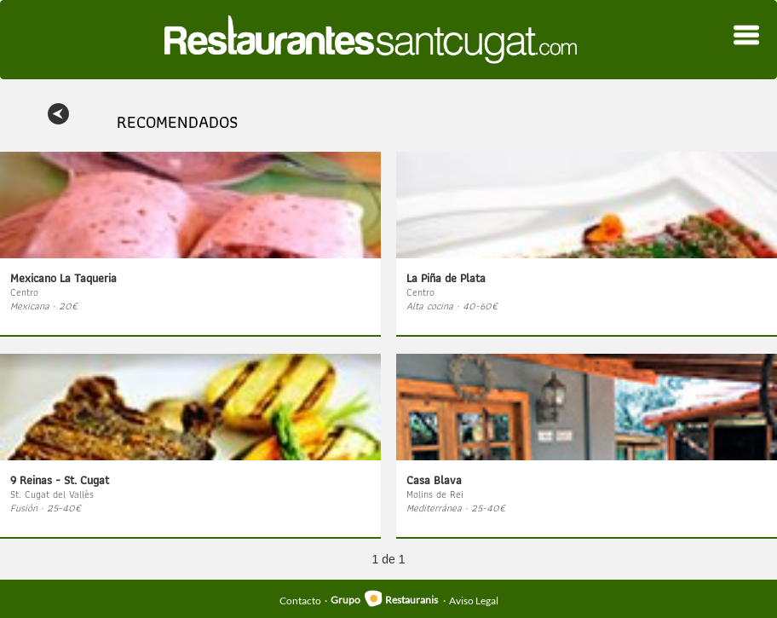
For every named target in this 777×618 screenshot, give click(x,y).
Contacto (300, 599)
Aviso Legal (473, 599)
